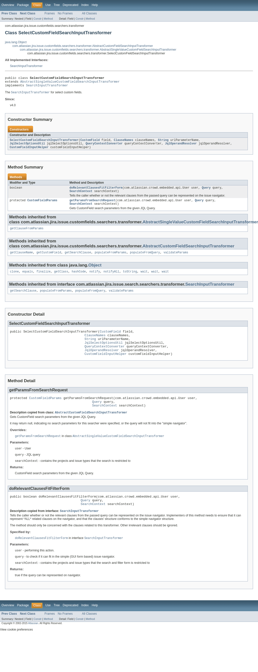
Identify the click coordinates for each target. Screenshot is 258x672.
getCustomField (49, 259)
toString (130, 279)
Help (95, 5)
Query (206, 192)
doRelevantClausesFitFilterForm (96, 192)
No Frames (65, 13)
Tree (57, 5)
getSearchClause (78, 259)
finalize (44, 279)
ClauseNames (123, 143)
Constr (37, 18)
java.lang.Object (16, 42)
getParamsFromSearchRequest (92, 205)
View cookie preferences (16, 649)
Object (95, 271)
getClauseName (21, 259)
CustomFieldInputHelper (29, 151)
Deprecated (70, 5)
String (163, 143)
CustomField (90, 143)
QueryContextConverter (104, 147)
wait (144, 279)
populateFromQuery (145, 259)
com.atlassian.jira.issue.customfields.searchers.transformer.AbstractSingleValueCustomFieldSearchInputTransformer (98, 49)
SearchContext (81, 196)
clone (14, 279)
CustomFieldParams (42, 205)
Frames (49, 13)
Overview (7, 5)
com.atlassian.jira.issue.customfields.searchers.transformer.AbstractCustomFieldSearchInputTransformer (82, 46)
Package (23, 5)
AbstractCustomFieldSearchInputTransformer (188, 252)
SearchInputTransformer (26, 66)
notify (94, 279)
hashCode (79, 279)
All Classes (89, 13)
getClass (61, 279)
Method (48, 18)
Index (85, 5)
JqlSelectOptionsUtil (27, 147)
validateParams (175, 259)
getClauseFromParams (26, 234)
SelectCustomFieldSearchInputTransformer (44, 143)
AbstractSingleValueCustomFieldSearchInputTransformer (70, 83)
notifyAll (111, 279)
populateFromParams (110, 259)
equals (27, 279)
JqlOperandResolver (181, 147)
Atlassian (33, 643)
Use (48, 5)
